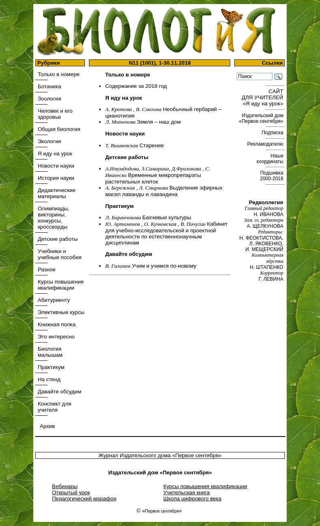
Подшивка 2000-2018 (272, 175)
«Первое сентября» (197, 455)
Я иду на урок (55, 154)
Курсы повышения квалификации (61, 285)
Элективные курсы (61, 312)
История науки (56, 178)
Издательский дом (262, 118)
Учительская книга (186, 492)
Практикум (51, 367)
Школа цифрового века (192, 498)
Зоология (49, 99)
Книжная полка (57, 324)
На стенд (49, 379)
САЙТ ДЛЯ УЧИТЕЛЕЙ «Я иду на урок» (263, 97)
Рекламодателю (266, 144)
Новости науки (56, 166)
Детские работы (58, 239)
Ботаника (49, 86)
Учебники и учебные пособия (60, 254)
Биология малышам (50, 352)
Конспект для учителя (54, 407)
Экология (49, 141)
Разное (47, 269)
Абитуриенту (54, 300)
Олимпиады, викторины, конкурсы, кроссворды (53, 217)
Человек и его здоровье (55, 114)
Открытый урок (71, 492)
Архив (47, 426)
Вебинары (65, 486)
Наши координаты (271, 158)
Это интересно (56, 337)
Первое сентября (162, 511)
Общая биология (59, 129)
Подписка (273, 132)
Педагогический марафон (84, 498)
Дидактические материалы (57, 193)
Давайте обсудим (59, 391)
